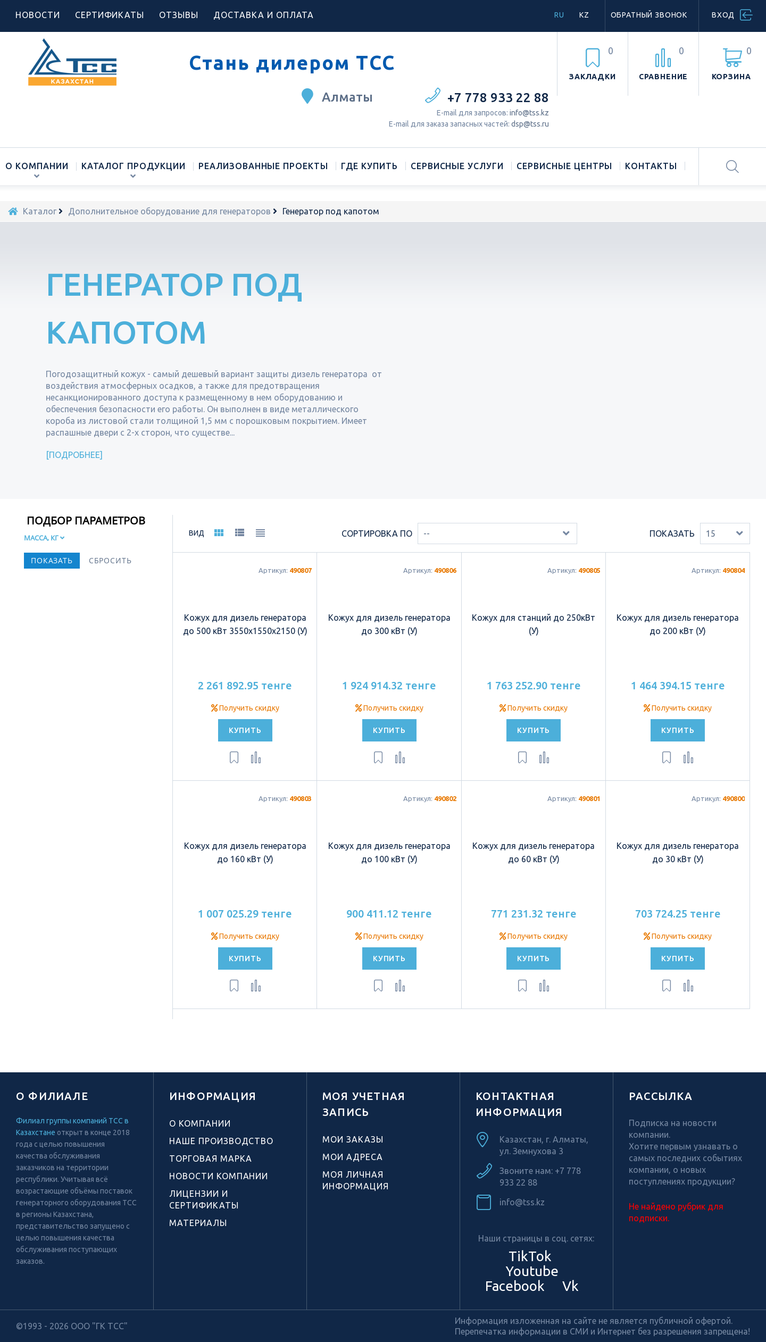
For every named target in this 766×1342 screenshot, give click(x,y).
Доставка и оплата (263, 15)
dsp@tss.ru (530, 124)
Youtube (530, 1271)
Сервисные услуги (457, 166)
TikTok (530, 1256)
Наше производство (221, 1141)
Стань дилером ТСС (292, 62)
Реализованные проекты (263, 166)
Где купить (369, 166)
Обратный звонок (649, 15)
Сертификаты (110, 15)
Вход (723, 15)
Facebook (513, 1286)
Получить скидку (245, 708)
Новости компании (218, 1176)
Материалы (198, 1223)
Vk (569, 1286)
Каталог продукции (133, 166)
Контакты (651, 166)
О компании (37, 166)
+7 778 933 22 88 (498, 97)
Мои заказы (353, 1139)
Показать (672, 533)
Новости (37, 15)
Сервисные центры (564, 166)
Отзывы (178, 15)
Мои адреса (352, 1157)
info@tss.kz (529, 113)
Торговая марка (210, 1158)
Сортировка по (377, 533)
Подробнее (74, 455)
